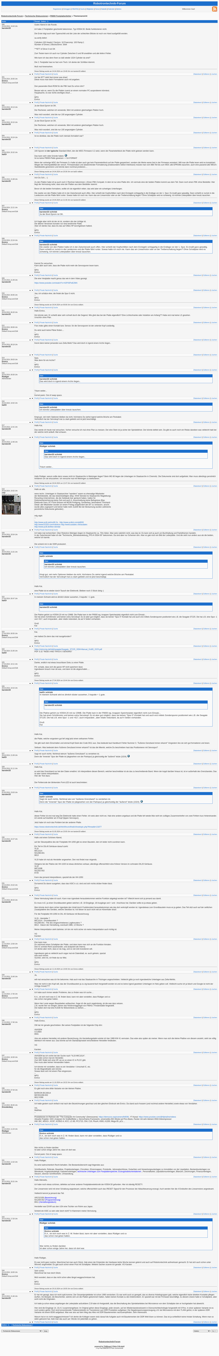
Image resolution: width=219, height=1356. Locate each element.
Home (97, 9)
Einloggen (66, 9)
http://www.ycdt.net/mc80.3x (46, 522)
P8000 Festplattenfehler (60, 16)
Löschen (214, 74)
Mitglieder (90, 9)
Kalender (111, 9)
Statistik (103, 9)
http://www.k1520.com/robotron (47, 524)
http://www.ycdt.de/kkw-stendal (47, 527)
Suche (82, 9)
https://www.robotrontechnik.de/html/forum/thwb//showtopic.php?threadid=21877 (68, 827)
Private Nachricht (46, 74)
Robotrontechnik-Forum (12, 16)
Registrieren (57, 9)
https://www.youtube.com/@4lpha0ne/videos (157, 1117)
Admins (118, 9)
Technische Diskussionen (36, 16)
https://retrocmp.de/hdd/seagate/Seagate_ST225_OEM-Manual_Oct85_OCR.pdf (68, 649)
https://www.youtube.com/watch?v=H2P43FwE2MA (55, 283)
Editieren (206, 74)
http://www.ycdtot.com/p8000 (72, 522)
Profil (36, 74)
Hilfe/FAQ (75, 9)
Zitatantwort (197, 74)
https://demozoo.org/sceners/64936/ (114, 1117)
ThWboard (107, 1346)
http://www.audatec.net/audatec (74, 524)
